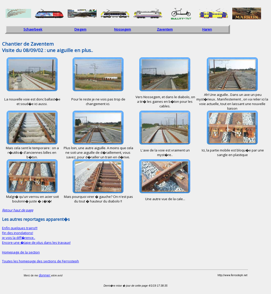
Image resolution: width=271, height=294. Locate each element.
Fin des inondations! (17, 233)
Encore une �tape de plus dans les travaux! (36, 242)
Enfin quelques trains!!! (19, 228)
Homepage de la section (21, 252)
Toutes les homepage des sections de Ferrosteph (40, 261)
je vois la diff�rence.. (18, 237)
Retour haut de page (17, 210)
